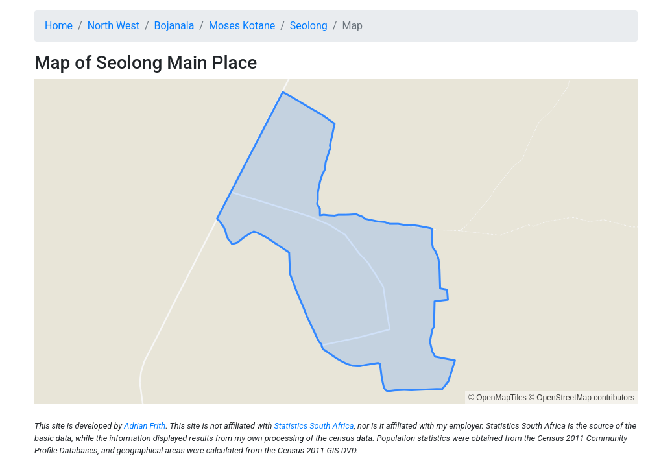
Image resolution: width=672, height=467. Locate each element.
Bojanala (174, 25)
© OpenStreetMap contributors (581, 397)
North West (113, 25)
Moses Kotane (242, 25)
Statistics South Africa (314, 426)
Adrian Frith (144, 426)
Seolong (309, 25)
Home (59, 25)
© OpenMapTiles (497, 397)
